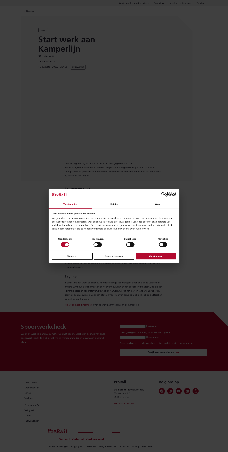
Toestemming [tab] (70, 204)
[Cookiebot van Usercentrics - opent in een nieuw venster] (163, 194)
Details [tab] (113, 204)
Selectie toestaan (114, 256)
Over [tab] (157, 204)
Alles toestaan (155, 256)
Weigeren (72, 256)
